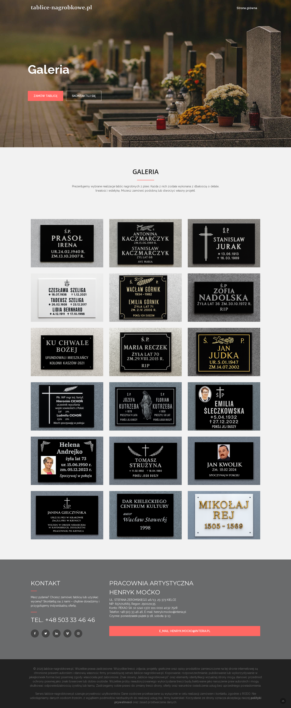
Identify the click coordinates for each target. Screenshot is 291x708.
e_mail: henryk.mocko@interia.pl (184, 631)
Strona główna (247, 8)
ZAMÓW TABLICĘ (45, 96)
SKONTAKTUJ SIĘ (84, 96)
